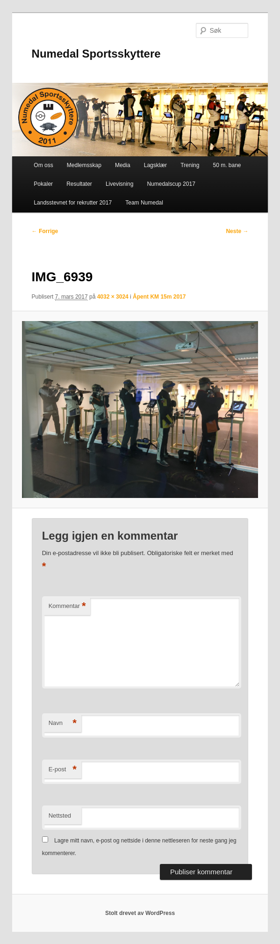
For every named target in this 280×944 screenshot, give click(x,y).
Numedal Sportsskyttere (96, 53)
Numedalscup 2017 (171, 184)
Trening (189, 165)
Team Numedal (144, 202)
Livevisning (119, 184)
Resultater (79, 184)
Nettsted (60, 815)
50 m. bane (227, 165)
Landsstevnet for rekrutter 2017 (73, 202)
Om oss (43, 165)
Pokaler (43, 184)
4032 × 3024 (113, 296)
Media (122, 165)
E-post (63, 769)
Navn (63, 723)
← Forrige (45, 231)
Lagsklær (155, 165)
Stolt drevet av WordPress (140, 913)
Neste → (237, 231)
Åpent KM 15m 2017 (159, 296)
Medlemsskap (84, 165)
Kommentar (67, 606)
